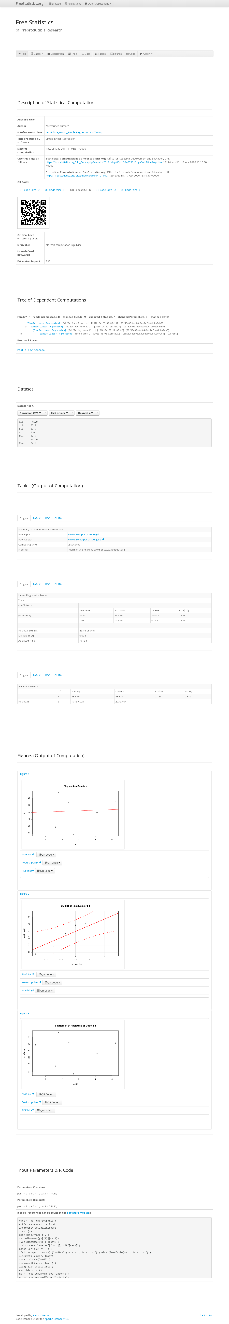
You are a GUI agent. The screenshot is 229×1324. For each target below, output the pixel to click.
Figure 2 (25, 893)
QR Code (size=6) (131, 189)
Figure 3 (25, 1013)
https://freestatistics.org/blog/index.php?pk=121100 (76, 175)
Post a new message (31, 350)
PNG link (28, 854)
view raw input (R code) (83, 534)
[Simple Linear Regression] (43, 323)
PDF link (28, 870)
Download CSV (30, 413)
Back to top (206, 1315)
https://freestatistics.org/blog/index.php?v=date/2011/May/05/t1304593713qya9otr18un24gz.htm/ (105, 162)
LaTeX (36, 518)
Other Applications (98, 3)
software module (78, 1212)
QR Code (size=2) (30, 189)
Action (146, 53)
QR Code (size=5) (105, 189)
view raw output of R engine (86, 539)
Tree (72, 53)
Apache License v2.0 (56, 1318)
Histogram (59, 413)
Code (130, 53)
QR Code (46, 854)
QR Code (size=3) (55, 189)
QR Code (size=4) (80, 189)
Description (55, 53)
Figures (116, 53)
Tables (100, 53)
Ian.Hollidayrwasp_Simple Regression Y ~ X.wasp (74, 132)
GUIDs (58, 518)
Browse (55, 3)
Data (85, 53)
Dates (36, 53)
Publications (72, 3)
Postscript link (31, 862)
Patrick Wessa (41, 1315)
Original (24, 518)
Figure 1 (25, 773)
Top (22, 53)
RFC (47, 518)
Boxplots (85, 413)
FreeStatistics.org (30, 3)
